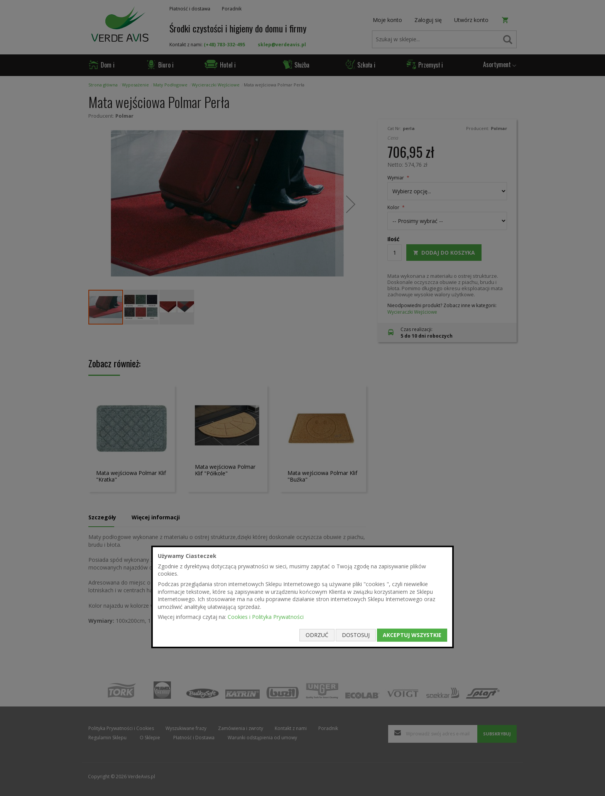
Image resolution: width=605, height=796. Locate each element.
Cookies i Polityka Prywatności (266, 617)
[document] (302, 597)
